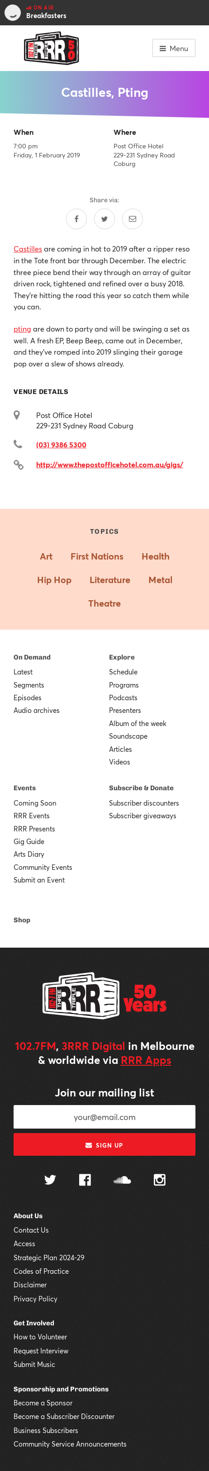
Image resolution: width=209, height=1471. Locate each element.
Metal (160, 580)
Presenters (125, 710)
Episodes (28, 697)
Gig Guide (29, 841)
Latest (23, 671)
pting (22, 328)
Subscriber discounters (144, 802)
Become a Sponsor (43, 1402)
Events (25, 788)
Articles (120, 749)
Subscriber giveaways (142, 815)
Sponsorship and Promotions (61, 1389)
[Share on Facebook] (76, 219)
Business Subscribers (46, 1430)
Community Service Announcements (70, 1443)
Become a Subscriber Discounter (64, 1416)
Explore (122, 657)
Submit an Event (39, 879)
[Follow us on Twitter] (50, 1181)
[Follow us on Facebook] (85, 1181)
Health (156, 556)
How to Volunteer (40, 1336)
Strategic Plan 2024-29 (49, 1257)
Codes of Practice (41, 1271)
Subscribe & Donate (141, 788)
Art (46, 556)
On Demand (32, 657)
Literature (110, 580)
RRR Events (32, 815)
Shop (22, 920)
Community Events (43, 867)
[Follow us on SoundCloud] (122, 1181)
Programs (124, 684)
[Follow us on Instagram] (160, 1181)
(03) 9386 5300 (61, 444)
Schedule (123, 671)
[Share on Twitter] (104, 219)
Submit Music (34, 1364)
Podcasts (123, 697)
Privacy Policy (35, 1298)
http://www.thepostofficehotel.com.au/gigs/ (109, 464)
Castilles (28, 248)
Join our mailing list (104, 1092)
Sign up (104, 1145)
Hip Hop (54, 580)
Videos (119, 761)
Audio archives (37, 710)
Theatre (104, 603)
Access (24, 1243)
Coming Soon (35, 802)
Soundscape (128, 735)
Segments (29, 684)
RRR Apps (146, 1060)
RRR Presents (34, 828)
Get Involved (34, 1323)
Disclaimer (30, 1284)
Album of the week (137, 723)
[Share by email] (132, 219)
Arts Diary (29, 854)
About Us (28, 1216)
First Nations (97, 556)
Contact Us (31, 1229)
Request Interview (41, 1350)
